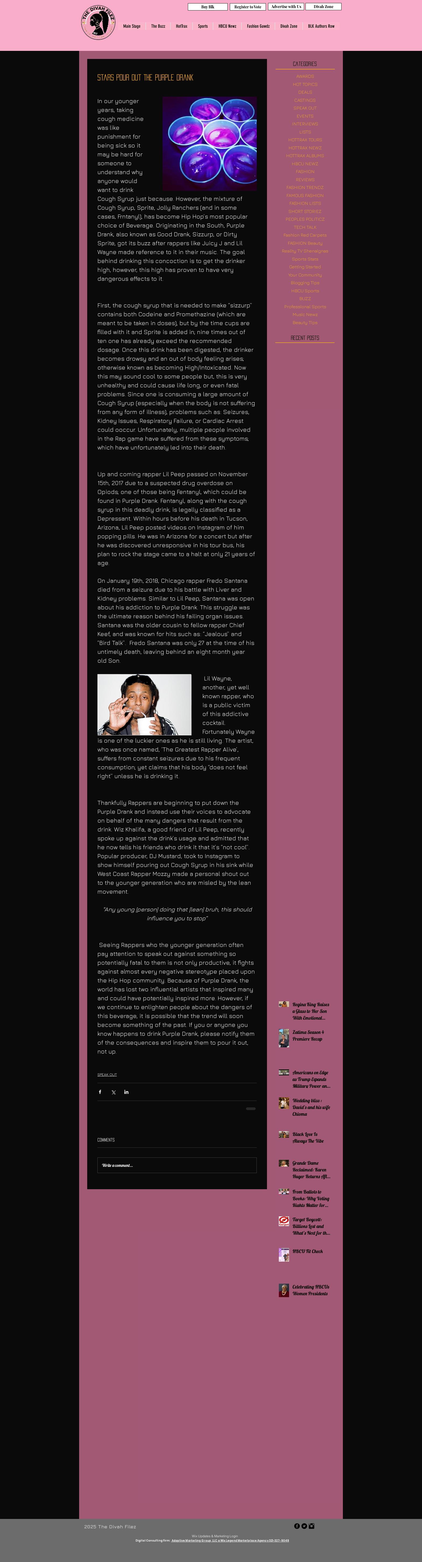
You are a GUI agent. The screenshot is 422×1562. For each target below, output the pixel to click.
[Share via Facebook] (100, 1091)
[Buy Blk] (208, 6)
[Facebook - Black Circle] (297, 1526)
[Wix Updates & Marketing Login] (215, 1536)
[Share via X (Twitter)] (113, 1091)
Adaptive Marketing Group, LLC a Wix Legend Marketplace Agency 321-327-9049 (230, 1541)
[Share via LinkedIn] (126, 1091)
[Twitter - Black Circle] (304, 1526)
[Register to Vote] (248, 6)
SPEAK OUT (107, 1074)
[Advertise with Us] (286, 6)
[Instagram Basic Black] (311, 1526)
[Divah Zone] (323, 6)
